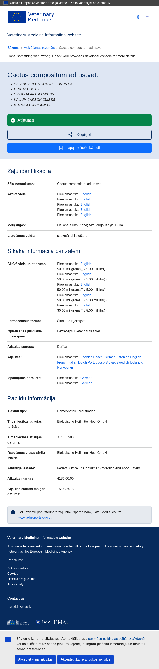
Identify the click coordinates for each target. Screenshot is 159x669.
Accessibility (15, 584)
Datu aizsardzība (18, 568)
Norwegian (65, 367)
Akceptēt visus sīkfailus (35, 659)
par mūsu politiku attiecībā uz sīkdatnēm (117, 638)
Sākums (13, 47)
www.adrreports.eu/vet (34, 517)
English (85, 194)
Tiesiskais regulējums (21, 579)
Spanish (86, 357)
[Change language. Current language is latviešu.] (138, 17)
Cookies (12, 573)
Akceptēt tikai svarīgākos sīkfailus (85, 659)
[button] (79, 135)
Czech (97, 357)
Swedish (122, 362)
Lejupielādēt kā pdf (79, 147)
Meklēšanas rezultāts (39, 47)
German (110, 357)
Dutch (82, 362)
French (62, 362)
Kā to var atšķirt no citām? (90, 3)
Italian (72, 362)
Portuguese (96, 362)
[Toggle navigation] (147, 17)
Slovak (111, 362)
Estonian (122, 357)
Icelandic (136, 362)
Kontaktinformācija (19, 606)
